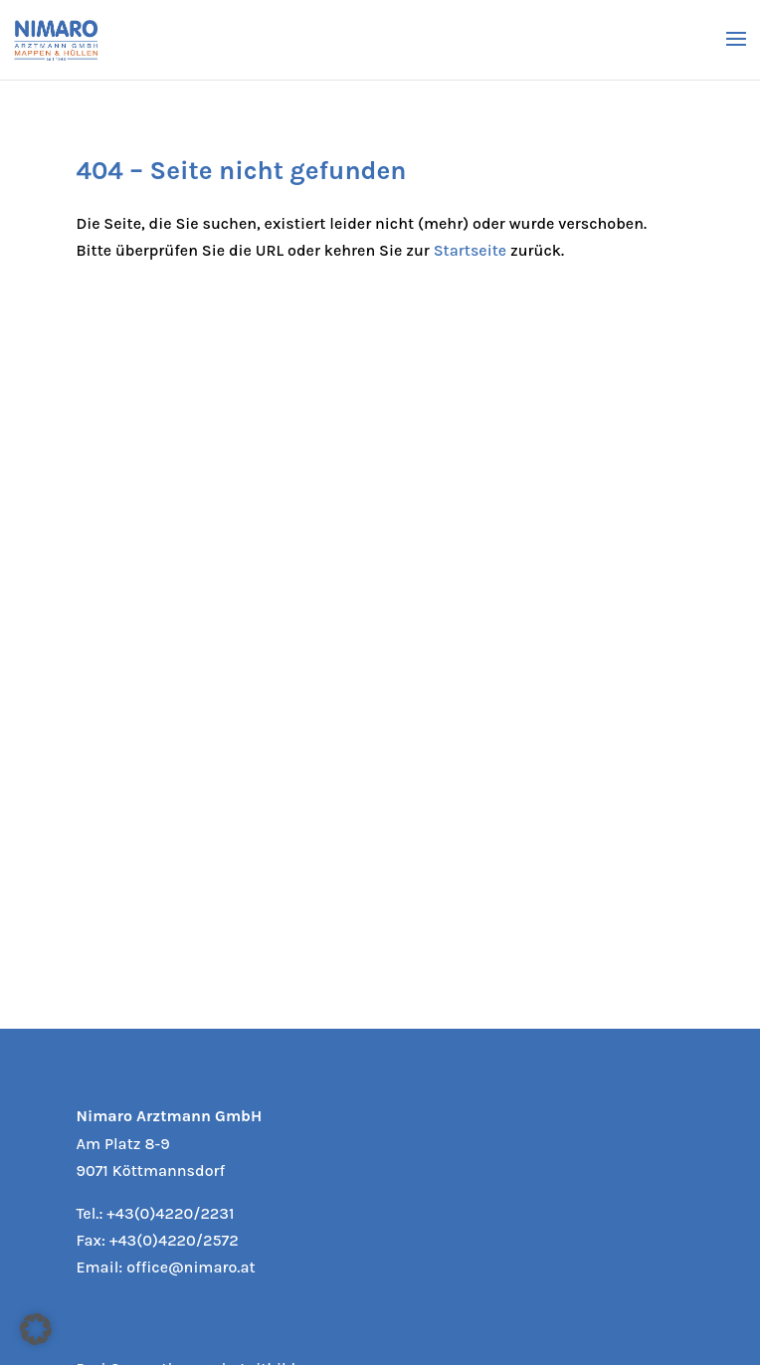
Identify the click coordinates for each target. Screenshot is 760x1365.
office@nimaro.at (190, 1267)
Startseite (470, 250)
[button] (36, 1329)
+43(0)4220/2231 (170, 1213)
